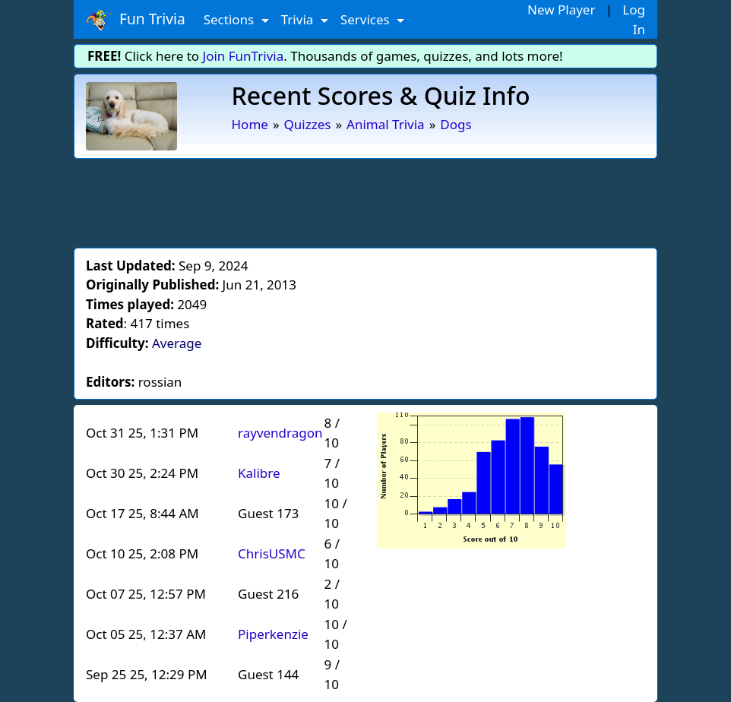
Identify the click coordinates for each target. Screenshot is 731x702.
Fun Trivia (135, 19)
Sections (231, 19)
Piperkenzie (273, 634)
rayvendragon (280, 432)
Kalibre (259, 473)
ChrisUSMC (271, 553)
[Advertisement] (365, 200)
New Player (561, 9)
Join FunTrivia (243, 56)
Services (366, 19)
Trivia (299, 19)
